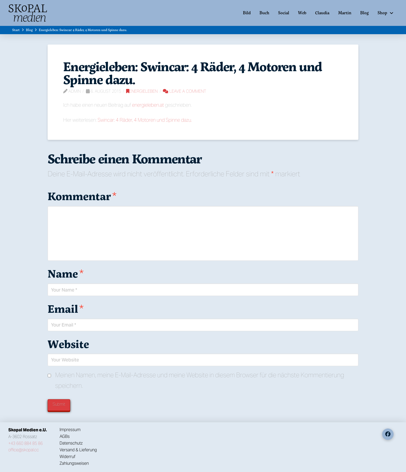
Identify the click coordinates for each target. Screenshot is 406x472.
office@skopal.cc (23, 450)
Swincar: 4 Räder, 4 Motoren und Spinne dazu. (145, 120)
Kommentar (82, 196)
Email (66, 308)
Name (66, 273)
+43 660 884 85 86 (25, 443)
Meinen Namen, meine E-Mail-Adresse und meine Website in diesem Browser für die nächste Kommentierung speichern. (199, 380)
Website (68, 344)
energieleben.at (148, 105)
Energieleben (142, 91)
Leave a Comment (184, 91)
